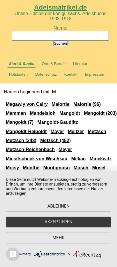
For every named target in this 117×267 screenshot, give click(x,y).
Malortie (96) (87, 104)
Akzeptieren (58, 221)
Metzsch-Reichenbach (30, 149)
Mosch (81, 167)
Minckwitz (101, 158)
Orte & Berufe (54, 63)
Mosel (98, 167)
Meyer (65, 149)
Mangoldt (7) (19, 122)
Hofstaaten (18, 74)
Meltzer (76, 131)
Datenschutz (46, 74)
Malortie (60, 104)
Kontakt (70, 74)
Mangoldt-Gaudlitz (57, 122)
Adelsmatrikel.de (60, 7)
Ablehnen (58, 206)
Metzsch (97, 131)
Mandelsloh (43, 113)
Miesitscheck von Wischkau (37, 158)
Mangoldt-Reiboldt (26, 131)
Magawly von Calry (27, 104)
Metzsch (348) (21, 140)
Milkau (78, 158)
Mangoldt (69, 113)
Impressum (94, 74)
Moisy (12, 167)
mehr (58, 237)
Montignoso (56, 167)
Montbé (31, 167)
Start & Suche (21, 63)
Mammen (16, 113)
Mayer (57, 131)
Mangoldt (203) (100, 113)
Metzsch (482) (55, 140)
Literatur (80, 63)
